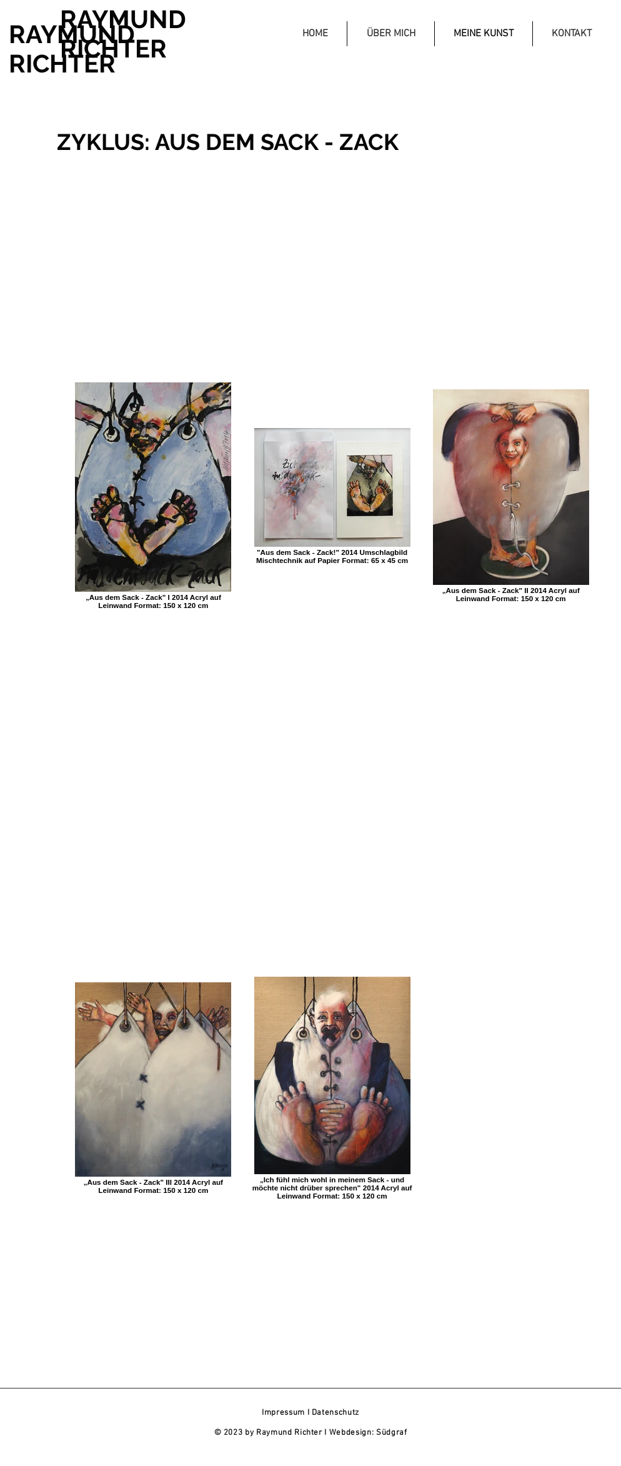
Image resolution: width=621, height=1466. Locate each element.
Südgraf (391, 1433)
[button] (390, 33)
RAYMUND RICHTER (72, 48)
